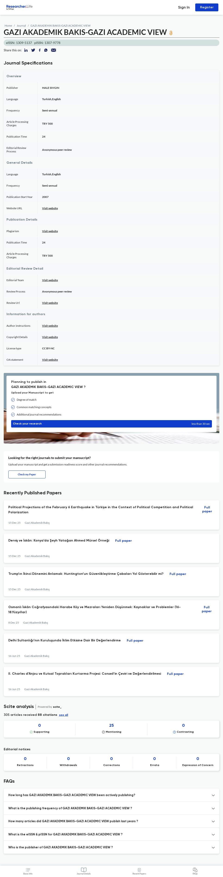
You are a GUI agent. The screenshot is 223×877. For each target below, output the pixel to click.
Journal (21, 25)
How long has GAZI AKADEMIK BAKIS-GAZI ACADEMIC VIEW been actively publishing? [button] (71, 795)
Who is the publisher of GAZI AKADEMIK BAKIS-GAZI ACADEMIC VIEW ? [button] (60, 847)
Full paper (207, 509)
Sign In (184, 7)
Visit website (50, 208)
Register (207, 7)
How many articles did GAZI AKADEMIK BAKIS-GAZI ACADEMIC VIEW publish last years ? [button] (73, 821)
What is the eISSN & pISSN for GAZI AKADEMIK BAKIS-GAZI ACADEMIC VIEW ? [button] (65, 834)
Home (8, 25)
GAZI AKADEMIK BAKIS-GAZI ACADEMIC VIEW (60, 25)
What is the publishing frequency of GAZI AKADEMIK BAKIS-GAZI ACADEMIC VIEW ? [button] (70, 808)
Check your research (111, 424)
